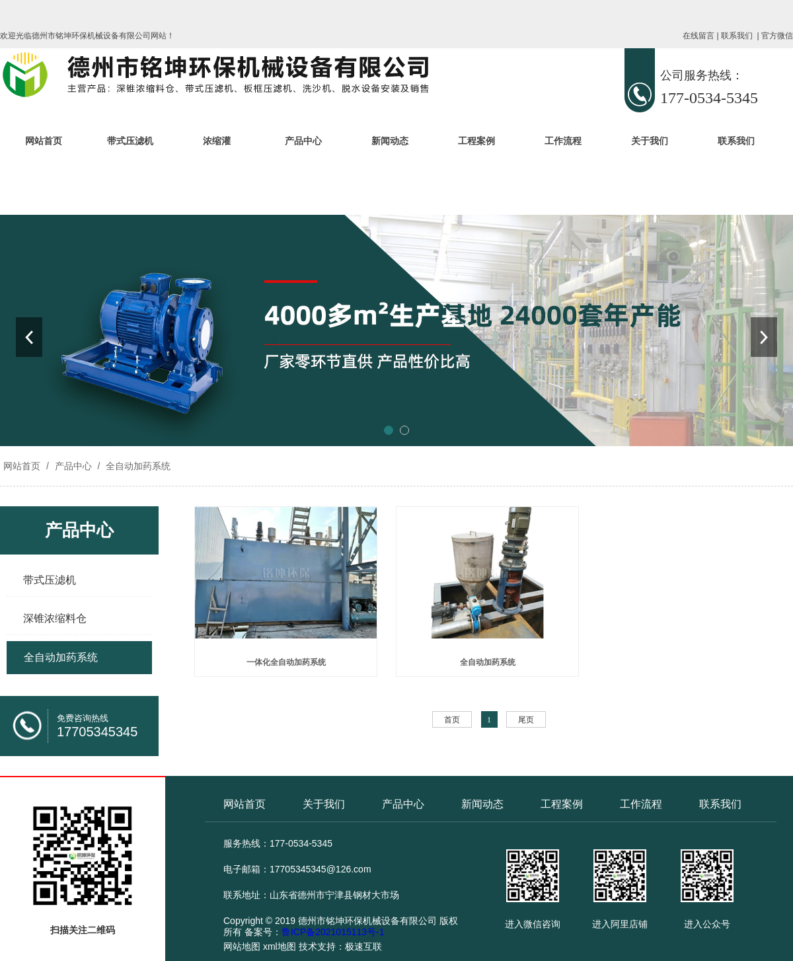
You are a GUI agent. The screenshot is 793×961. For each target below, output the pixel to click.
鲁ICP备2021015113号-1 (333, 932)
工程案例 (476, 140)
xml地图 (279, 946)
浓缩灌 (217, 140)
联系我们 (737, 35)
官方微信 (777, 35)
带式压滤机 (130, 140)
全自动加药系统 (136, 466)
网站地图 (241, 946)
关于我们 (649, 140)
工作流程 (563, 140)
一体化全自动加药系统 (286, 662)
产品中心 (303, 140)
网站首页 (43, 140)
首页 (452, 719)
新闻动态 (389, 140)
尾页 (526, 719)
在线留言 (698, 35)
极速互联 (363, 946)
